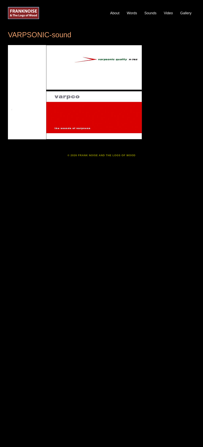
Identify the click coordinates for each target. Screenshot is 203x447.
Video (168, 13)
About (114, 13)
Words (132, 13)
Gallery (186, 13)
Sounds (150, 13)
